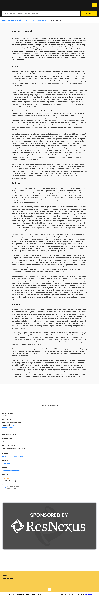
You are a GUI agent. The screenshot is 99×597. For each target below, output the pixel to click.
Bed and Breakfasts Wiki (12, 20)
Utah (28, 20)
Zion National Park (40, 20)
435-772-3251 (7, 463)
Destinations (8, 579)
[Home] (46, 5)
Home (5, 576)
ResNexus (88, 594)
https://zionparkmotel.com (12, 457)
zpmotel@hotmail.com (11, 470)
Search (89, 14)
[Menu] (94, 5)
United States (7, 427)
